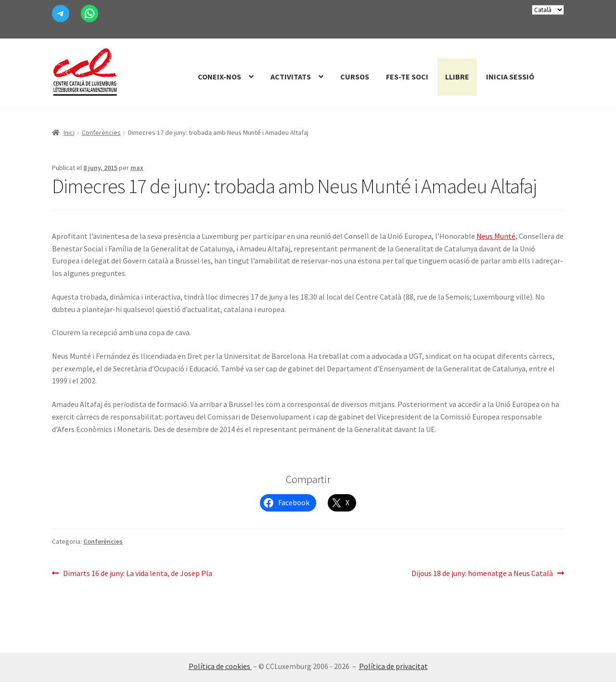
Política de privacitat (393, 666)
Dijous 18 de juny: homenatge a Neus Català (482, 573)
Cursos (354, 76)
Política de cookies (220, 666)
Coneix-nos (219, 76)
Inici (69, 132)
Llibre (457, 76)
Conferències (101, 132)
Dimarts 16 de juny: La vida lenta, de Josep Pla (137, 573)
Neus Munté (495, 236)
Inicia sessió (510, 76)
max (136, 167)
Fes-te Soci (407, 76)
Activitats (290, 76)
